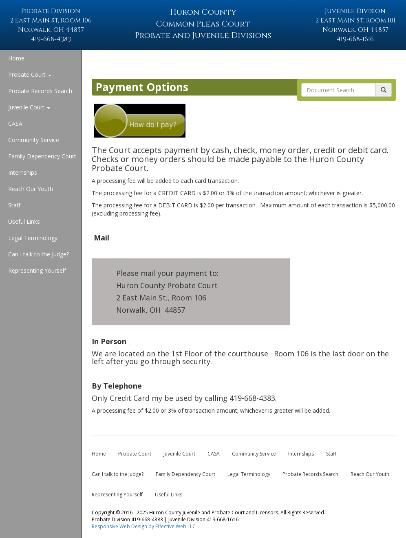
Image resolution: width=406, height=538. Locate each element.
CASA (15, 123)
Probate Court (29, 74)
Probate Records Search (40, 91)
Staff (14, 205)
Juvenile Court (29, 107)
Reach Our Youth (30, 189)
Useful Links (24, 221)
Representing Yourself (37, 270)
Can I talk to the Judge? (38, 254)
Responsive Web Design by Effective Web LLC (144, 526)
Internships (22, 172)
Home (16, 58)
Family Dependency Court (42, 156)
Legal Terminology (32, 238)
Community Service (33, 140)
